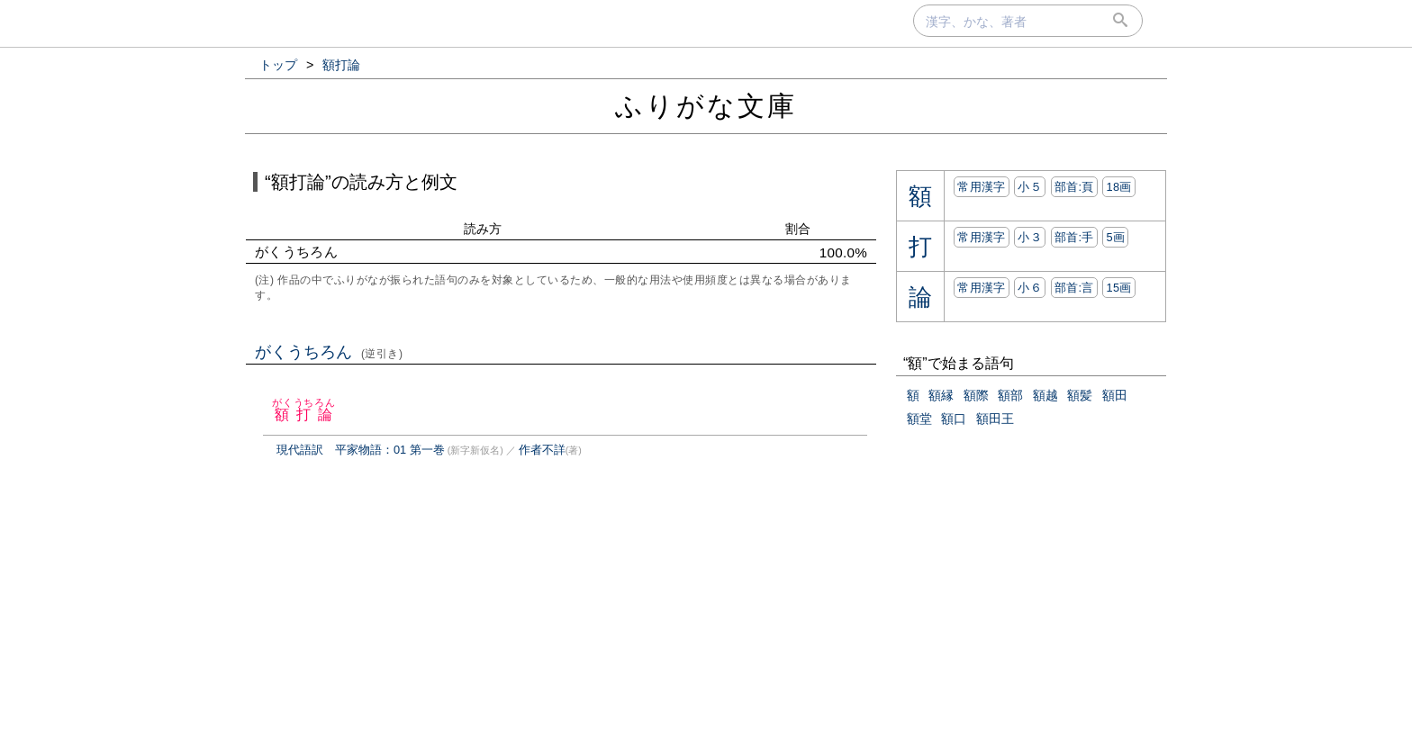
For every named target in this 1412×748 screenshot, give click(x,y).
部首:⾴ (1074, 187)
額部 (1010, 395)
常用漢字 (981, 187)
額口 (953, 418)
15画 (1118, 287)
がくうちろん (329, 352)
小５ (1030, 187)
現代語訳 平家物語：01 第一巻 (360, 449)
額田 (1114, 395)
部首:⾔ (1074, 287)
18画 (1118, 187)
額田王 (995, 418)
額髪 (1079, 395)
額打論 (304, 414)
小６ (1030, 287)
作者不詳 (542, 449)
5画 (1115, 237)
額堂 (919, 418)
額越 (1045, 395)
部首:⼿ (1074, 237)
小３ (1030, 237)
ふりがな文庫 (706, 106)
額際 (976, 395)
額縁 (941, 395)
